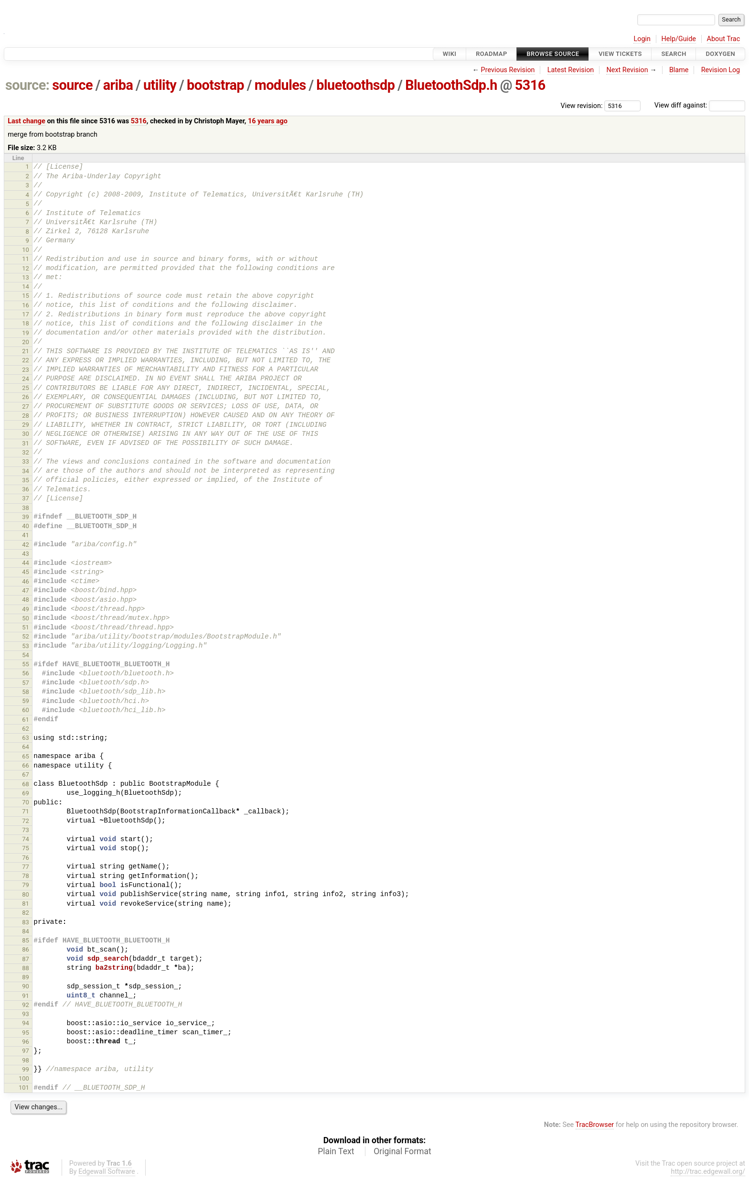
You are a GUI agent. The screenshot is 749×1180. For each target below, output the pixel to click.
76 (25, 857)
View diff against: (699, 105)
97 (25, 1050)
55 (25, 664)
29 (25, 424)
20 (25, 342)
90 (25, 986)
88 (25, 968)
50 (25, 618)
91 (25, 995)
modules (280, 85)
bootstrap (215, 85)
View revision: (582, 105)
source (72, 85)
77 (25, 866)
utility (159, 85)
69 (25, 793)
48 (25, 599)
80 (25, 894)
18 (25, 323)
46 (25, 581)
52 (25, 636)
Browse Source (552, 53)
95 (25, 1032)
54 (25, 655)
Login (642, 39)
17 (25, 314)
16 (25, 305)
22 (25, 360)
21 (25, 351)
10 (25, 249)
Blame (679, 70)
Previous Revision (508, 70)
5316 (530, 85)
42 (25, 544)
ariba (118, 85)
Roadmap (491, 53)
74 (25, 839)
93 (25, 1014)
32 (25, 452)
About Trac (723, 39)
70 (25, 802)
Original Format (402, 1151)
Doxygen (720, 53)
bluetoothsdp (355, 85)
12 (25, 268)
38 (25, 507)
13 (25, 277)
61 (25, 719)
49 (25, 609)
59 (25, 700)
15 (25, 295)
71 (25, 811)
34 (25, 471)
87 (25, 959)
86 (25, 949)
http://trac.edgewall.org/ (708, 1172)
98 (25, 1060)
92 (25, 1004)
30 (25, 433)
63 (25, 737)
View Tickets (620, 53)
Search (673, 53)
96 (25, 1041)
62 (25, 728)
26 (25, 397)
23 (25, 369)
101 (24, 1087)
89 (25, 977)
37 (25, 498)
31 (25, 443)
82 (25, 912)
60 (25, 710)
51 (25, 627)
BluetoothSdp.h (451, 85)
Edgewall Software (106, 1172)
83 (25, 922)
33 (25, 461)
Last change (26, 121)
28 (25, 415)
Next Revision (627, 70)
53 (25, 646)
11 (25, 258)
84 (25, 931)
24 (25, 378)
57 (25, 682)
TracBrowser (595, 1125)
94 (25, 1023)
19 (25, 332)
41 (25, 535)
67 (25, 774)
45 (25, 571)
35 (25, 480)
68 (25, 784)
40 (25, 526)
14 (25, 286)
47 (25, 590)
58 (25, 691)
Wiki (450, 53)
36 (25, 489)
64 (25, 746)
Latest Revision (570, 70)
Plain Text (336, 1151)
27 (25, 406)
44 (25, 562)
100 (24, 1078)
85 (25, 940)
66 (25, 765)
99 (25, 1069)
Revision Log (720, 70)
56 (25, 673)
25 (25, 387)
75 (25, 848)
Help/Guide (679, 39)
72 (25, 820)
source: (27, 85)
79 (25, 884)
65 (25, 756)
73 (25, 830)
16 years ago (268, 121)
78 (25, 875)
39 (25, 516)
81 (25, 903)
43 (25, 553)
